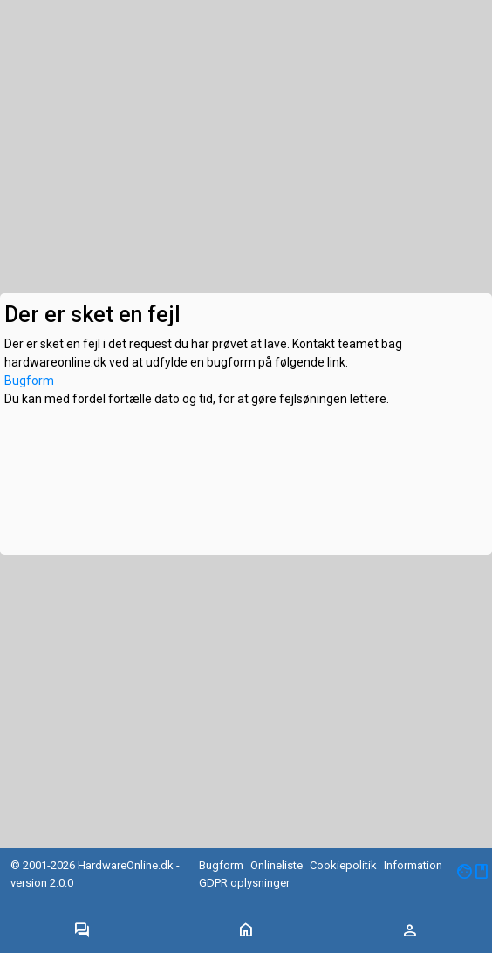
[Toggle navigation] (82, 931)
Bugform (29, 380)
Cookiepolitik (343, 865)
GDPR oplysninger (244, 882)
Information (413, 865)
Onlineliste (276, 865)
